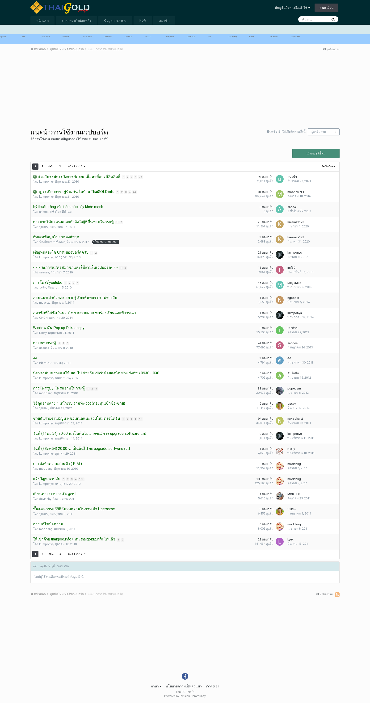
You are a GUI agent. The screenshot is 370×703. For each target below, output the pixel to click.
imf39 (291, 267)
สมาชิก (164, 20)
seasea (44, 272)
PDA (142, 20)
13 (82, 479)
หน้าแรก (42, 20)
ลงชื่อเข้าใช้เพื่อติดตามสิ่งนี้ (288, 131)
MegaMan (294, 283)
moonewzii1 (295, 192)
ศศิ (41, 363)
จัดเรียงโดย (328, 166)
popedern (294, 388)
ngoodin (293, 298)
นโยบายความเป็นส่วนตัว (184, 686)
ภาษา (156, 686)
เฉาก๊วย (292, 328)
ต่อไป (51, 166)
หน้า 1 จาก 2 (76, 166)
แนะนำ (292, 177)
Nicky (42, 333)
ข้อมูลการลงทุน (115, 20)
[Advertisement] (116, 92)
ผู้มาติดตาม (318, 132)
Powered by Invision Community (185, 696)
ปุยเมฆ (43, 227)
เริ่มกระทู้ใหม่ (316, 153)
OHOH (43, 317)
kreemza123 (295, 222)
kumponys (46, 181)
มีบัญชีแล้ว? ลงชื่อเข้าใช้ (292, 8)
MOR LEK (293, 494)
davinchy (45, 499)
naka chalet (295, 418)
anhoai (43, 211)
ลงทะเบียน (326, 7)
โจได (42, 287)
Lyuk (290, 539)
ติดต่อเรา (212, 686)
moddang (46, 393)
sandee (292, 343)
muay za (44, 302)
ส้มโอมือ (293, 373)
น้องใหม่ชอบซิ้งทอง (52, 242)
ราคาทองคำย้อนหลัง (76, 20)
